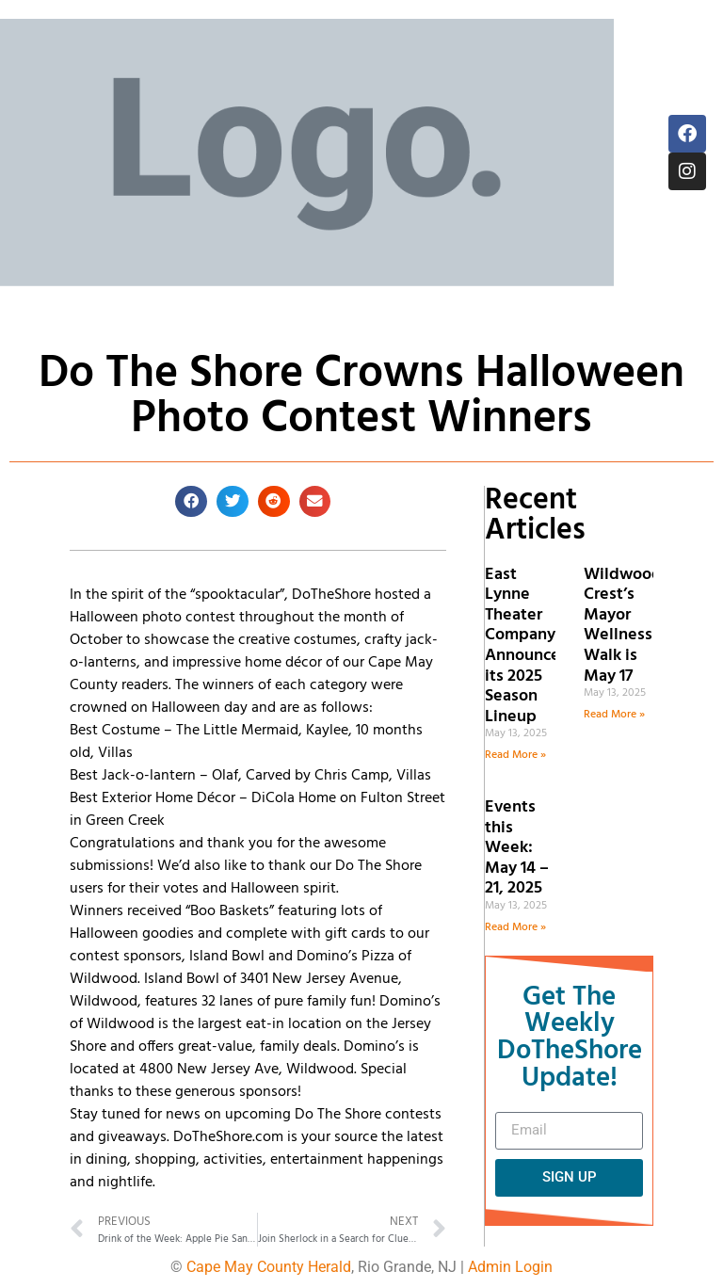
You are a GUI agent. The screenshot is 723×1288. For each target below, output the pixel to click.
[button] (191, 502)
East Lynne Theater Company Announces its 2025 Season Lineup (526, 646)
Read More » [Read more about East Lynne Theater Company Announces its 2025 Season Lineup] (515, 755)
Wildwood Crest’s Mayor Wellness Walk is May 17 (623, 625)
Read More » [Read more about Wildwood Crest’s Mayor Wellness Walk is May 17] (614, 714)
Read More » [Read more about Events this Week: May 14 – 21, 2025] (515, 927)
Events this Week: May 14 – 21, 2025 (517, 848)
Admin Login (510, 1267)
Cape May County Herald (268, 1267)
